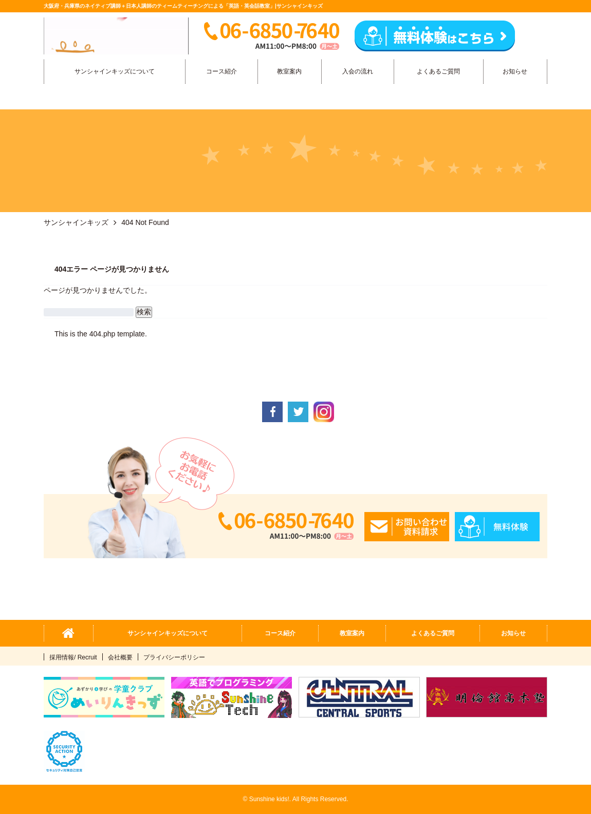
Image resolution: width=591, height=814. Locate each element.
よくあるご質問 (438, 71)
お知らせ (515, 71)
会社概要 (120, 657)
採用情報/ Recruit (73, 657)
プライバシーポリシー (174, 657)
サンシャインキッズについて (115, 71)
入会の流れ (357, 71)
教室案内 (289, 71)
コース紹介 (221, 71)
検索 (144, 312)
